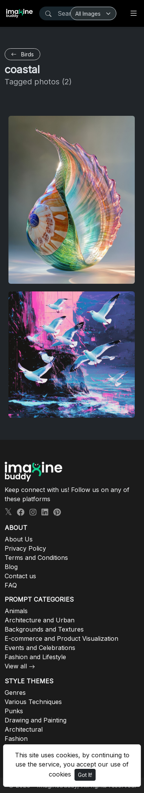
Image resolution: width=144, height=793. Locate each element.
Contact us (20, 576)
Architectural (24, 729)
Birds (22, 54)
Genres (15, 692)
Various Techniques (33, 702)
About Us (19, 539)
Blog (11, 567)
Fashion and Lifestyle (35, 657)
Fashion (16, 738)
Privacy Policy (25, 548)
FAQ (11, 585)
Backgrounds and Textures (44, 629)
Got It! (85, 775)
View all (16, 666)
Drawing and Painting (35, 720)
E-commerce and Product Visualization (61, 638)
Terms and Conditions (36, 557)
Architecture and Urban (39, 620)
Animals (16, 611)
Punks (14, 711)
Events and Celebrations (40, 648)
